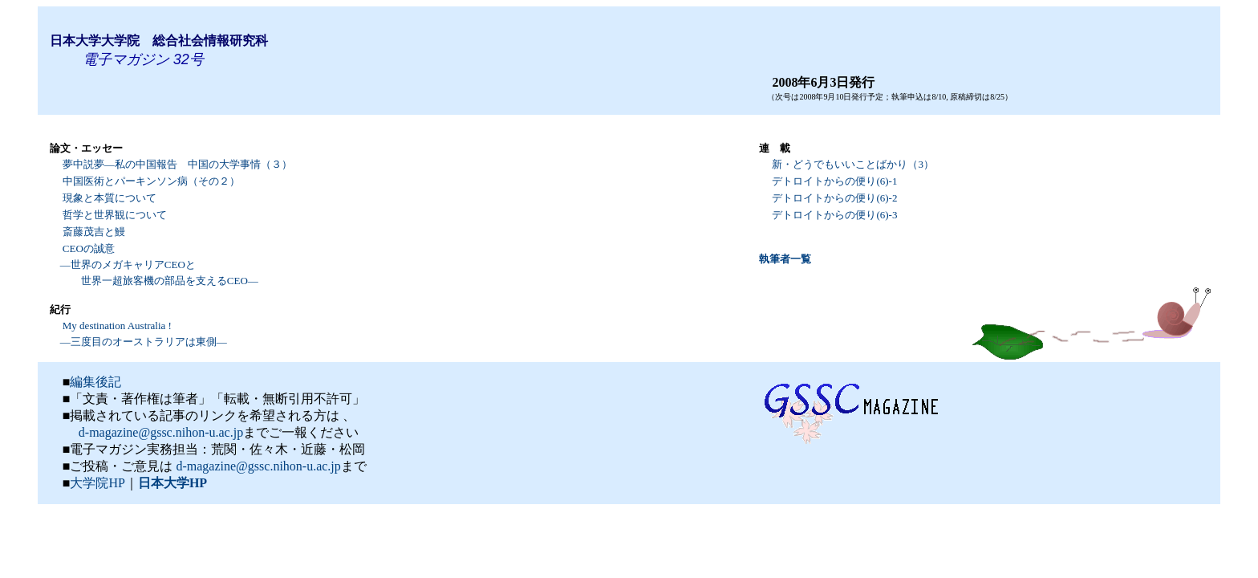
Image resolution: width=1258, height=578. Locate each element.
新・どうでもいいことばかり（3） (853, 164)
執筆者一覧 (785, 259)
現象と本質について (109, 198)
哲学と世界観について (115, 215)
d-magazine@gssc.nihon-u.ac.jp (159, 432)
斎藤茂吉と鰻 (94, 232)
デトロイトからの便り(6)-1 (834, 181)
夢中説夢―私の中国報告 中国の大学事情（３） (177, 164)
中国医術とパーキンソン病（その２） (151, 181)
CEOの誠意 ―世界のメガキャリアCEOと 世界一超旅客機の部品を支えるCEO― (154, 264)
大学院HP (97, 483)
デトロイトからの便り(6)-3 (834, 215)
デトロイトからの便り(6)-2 (834, 198)
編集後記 (95, 382)
